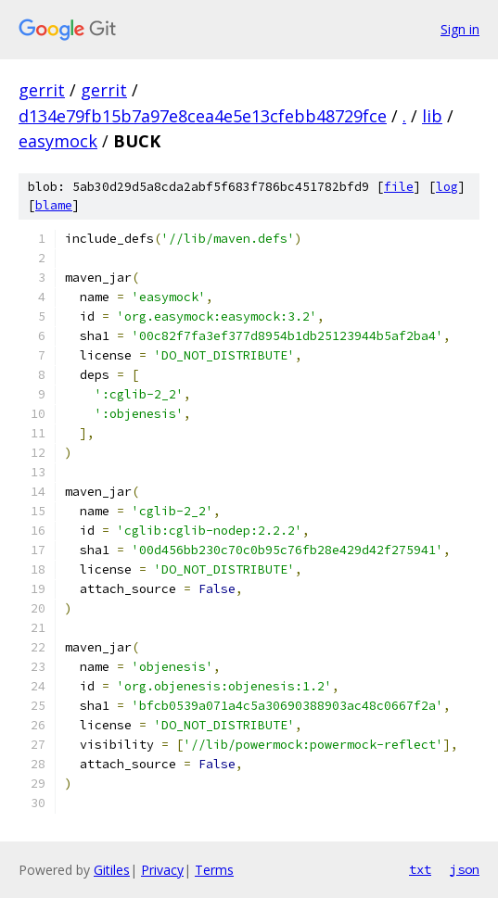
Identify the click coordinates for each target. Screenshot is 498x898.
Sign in (460, 29)
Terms (214, 870)
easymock (58, 141)
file (399, 187)
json (464, 869)
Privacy (162, 870)
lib (432, 116)
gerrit (42, 90)
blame (53, 205)
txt (420, 869)
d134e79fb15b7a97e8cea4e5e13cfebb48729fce (203, 116)
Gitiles (112, 870)
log (447, 187)
